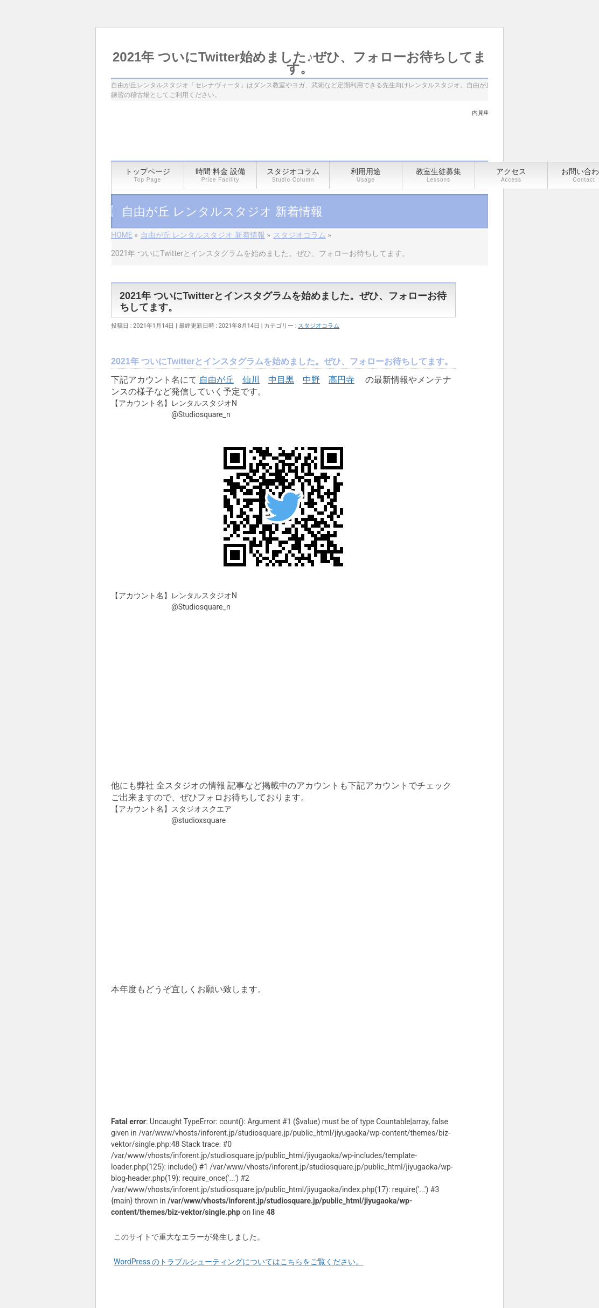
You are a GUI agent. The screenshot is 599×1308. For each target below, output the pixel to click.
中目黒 (281, 380)
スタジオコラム (318, 325)
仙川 (251, 380)
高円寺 (341, 380)
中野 (311, 380)
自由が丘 (216, 380)
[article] (283, 727)
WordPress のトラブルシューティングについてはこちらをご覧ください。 (239, 1261)
